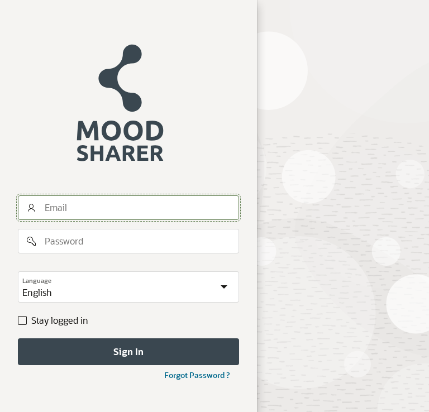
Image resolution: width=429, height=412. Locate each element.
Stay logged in (59, 320)
